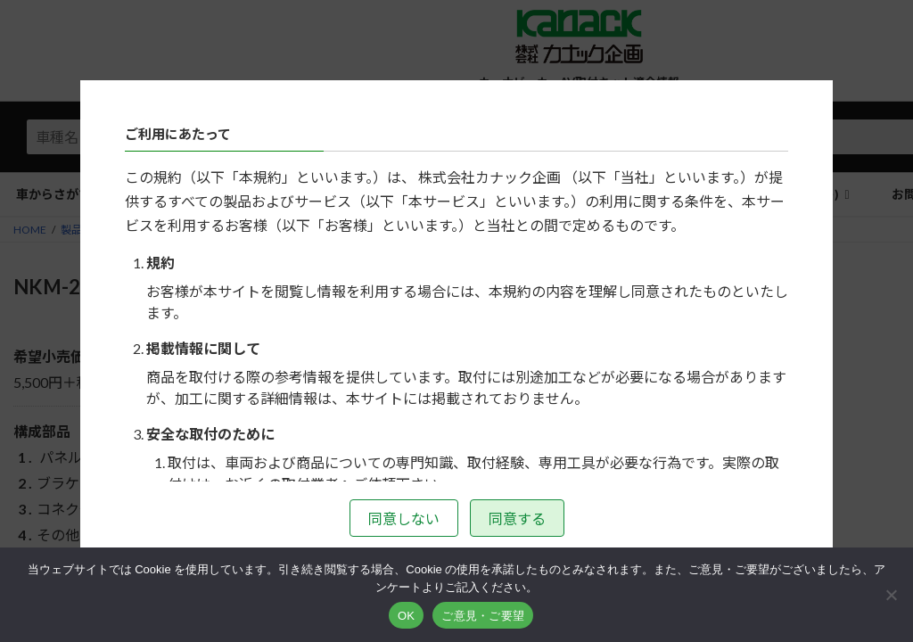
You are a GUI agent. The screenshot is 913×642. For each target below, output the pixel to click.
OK (406, 615)
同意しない (404, 518)
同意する (517, 518)
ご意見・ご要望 (482, 615)
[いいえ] (891, 595)
